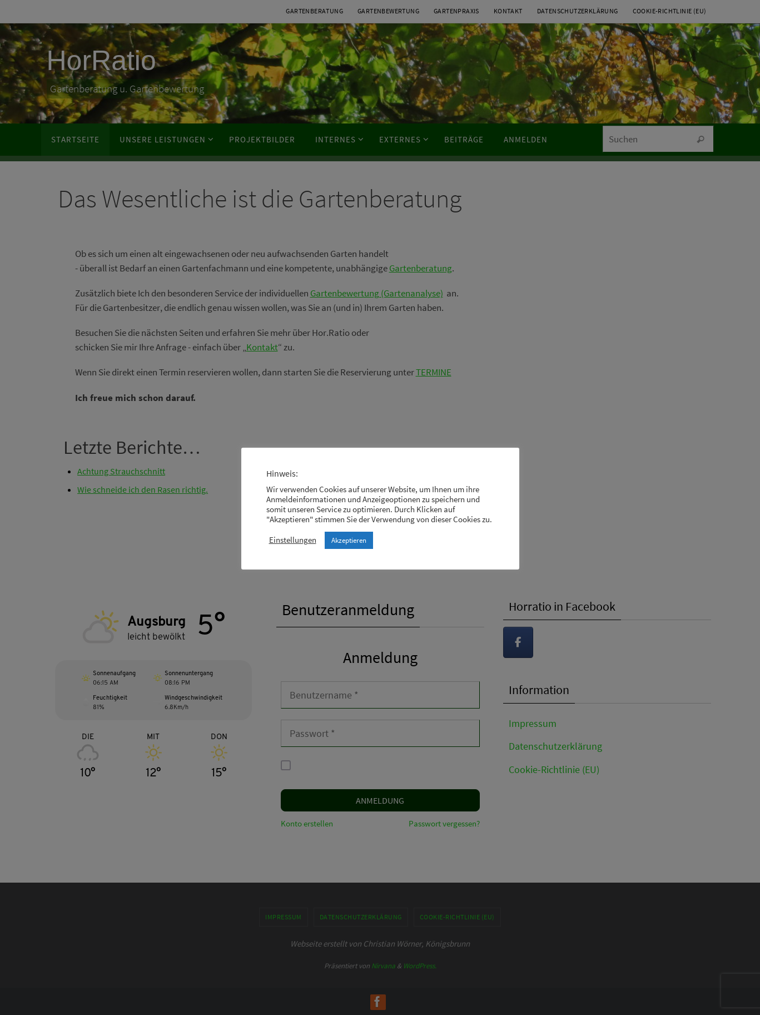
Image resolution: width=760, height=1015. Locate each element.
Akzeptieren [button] (348, 540)
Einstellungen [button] (292, 540)
